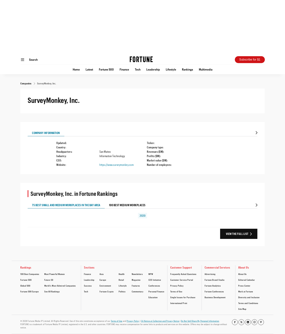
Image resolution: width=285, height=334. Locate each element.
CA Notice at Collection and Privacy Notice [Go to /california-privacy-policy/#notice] (160, 321)
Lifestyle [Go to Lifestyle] (171, 69)
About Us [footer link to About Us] (242, 274)
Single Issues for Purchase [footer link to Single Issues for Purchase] (182, 297)
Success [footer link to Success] (88, 285)
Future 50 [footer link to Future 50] (48, 280)
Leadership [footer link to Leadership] (89, 280)
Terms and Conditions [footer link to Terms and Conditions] (248, 303)
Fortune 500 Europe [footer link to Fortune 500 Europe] (29, 291)
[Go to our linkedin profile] (248, 322)
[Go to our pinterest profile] (261, 322)
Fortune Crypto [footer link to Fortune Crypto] (107, 291)
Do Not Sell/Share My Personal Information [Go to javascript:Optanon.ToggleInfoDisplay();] (200, 321)
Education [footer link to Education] (153, 297)
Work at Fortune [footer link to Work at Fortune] (245, 291)
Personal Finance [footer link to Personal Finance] (156, 291)
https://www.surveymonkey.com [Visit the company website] (116, 164)
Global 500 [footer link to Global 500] (25, 285)
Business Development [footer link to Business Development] (215, 297)
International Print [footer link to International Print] (178, 303)
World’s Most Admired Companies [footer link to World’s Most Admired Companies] (60, 285)
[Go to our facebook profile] (235, 322)
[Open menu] (22, 59)
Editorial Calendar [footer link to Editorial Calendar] (246, 280)
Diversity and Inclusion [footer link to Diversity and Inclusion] (249, 297)
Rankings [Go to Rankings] (187, 69)
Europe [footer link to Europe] (103, 280)
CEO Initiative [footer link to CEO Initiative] (154, 280)
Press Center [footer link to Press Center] (244, 285)
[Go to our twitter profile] (241, 322)
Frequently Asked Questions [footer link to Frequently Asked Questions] (183, 274)
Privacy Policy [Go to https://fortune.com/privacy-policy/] (133, 321)
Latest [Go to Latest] (89, 69)
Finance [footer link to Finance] (87, 274)
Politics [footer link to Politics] (122, 291)
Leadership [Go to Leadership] (153, 69)
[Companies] (26, 83)
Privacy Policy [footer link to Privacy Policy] (177, 285)
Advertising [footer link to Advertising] (210, 274)
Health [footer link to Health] (122, 274)
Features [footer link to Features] (136, 285)
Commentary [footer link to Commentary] (137, 291)
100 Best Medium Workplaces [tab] (127, 205)
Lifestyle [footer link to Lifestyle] (123, 285)
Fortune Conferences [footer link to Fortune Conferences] (214, 291)
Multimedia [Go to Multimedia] (205, 69)
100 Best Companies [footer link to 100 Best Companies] (29, 274)
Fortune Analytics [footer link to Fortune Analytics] (213, 285)
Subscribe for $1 (249, 59)
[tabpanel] (142, 151)
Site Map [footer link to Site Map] (242, 309)
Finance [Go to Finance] (124, 69)
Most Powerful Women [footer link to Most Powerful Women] (54, 274)
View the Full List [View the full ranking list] (237, 233)
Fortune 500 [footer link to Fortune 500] (26, 280)
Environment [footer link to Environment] (105, 285)
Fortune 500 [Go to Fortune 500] (106, 69)
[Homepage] (141, 59)
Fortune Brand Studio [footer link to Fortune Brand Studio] (214, 280)
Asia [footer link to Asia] (102, 274)
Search (33, 59)
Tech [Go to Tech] (138, 69)
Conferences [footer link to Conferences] (154, 285)
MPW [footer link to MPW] (150, 274)
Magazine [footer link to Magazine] (136, 280)
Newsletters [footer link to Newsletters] (137, 274)
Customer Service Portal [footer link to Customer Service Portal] (181, 280)
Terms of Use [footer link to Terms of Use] (176, 291)
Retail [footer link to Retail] (121, 280)
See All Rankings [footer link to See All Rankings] (52, 291)
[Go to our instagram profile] (254, 322)
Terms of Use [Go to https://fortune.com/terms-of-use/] (116, 321)
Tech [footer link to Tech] (86, 291)
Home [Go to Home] (76, 69)
